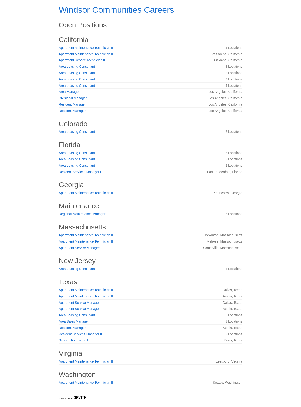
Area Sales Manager (74, 321)
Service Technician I (73, 340)
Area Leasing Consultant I (78, 66)
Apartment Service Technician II (82, 60)
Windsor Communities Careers (116, 10)
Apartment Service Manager (79, 248)
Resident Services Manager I (80, 172)
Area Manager (69, 92)
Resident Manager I (73, 104)
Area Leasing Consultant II (78, 85)
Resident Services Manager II (80, 334)
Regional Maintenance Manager (82, 214)
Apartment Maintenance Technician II (86, 48)
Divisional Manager (73, 98)
